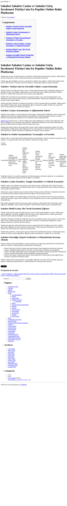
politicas (10, 324)
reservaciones (12, 329)
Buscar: (6, 278)
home (9, 293)
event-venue (15, 298)
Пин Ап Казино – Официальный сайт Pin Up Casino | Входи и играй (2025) (25, 274)
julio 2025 (11, 352)
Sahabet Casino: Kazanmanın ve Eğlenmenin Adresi (18, 33)
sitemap (14, 314)
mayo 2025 (11, 355)
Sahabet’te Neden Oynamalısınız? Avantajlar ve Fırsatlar (18, 39)
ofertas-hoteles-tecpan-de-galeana (18, 323)
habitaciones (11, 291)
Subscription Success (14, 337)
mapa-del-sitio (12, 321)
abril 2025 (11, 357)
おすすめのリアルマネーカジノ (18, 380)
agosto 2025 (11, 350)
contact (14, 296)
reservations (15, 311)
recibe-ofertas (12, 328)
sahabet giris (4, 121)
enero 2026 (11, 349)
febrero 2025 (12, 360)
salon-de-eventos (13, 334)
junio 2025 (11, 354)
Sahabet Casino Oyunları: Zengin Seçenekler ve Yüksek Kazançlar (18, 45)
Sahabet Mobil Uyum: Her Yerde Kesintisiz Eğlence (18, 50)
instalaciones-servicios (14, 319)
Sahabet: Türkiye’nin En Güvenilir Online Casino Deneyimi (19, 27)
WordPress (24, 384)
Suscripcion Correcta (14, 339)
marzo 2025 (11, 358)
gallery (14, 303)
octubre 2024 (12, 367)
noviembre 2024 (13, 365)
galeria (10, 290)
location (14, 306)
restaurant (18, 301)
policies (14, 308)
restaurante (11, 333)
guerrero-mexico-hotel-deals (20, 305)
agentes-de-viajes (13, 286)
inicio (9, 318)
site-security (15, 313)
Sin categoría (11, 17)
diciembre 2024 (12, 363)
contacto (10, 288)
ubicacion (11, 341)
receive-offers (16, 309)
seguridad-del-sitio (13, 336)
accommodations (17, 295)
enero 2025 (11, 362)
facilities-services (17, 300)
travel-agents (15, 316)
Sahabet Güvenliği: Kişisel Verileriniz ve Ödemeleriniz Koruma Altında (20, 56)
